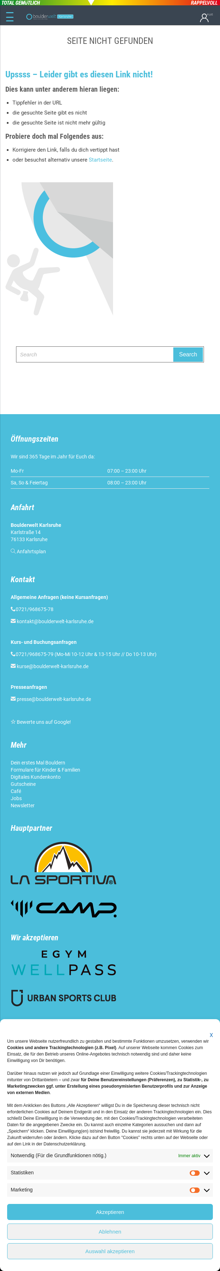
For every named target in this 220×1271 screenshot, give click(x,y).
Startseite (100, 160)
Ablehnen (110, 1232)
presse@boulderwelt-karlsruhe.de (54, 699)
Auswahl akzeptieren (109, 1251)
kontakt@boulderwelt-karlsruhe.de (55, 621)
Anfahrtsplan (31, 551)
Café (16, 791)
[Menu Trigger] (9, 17)
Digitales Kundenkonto (36, 777)
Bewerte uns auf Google (43, 722)
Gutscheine (23, 784)
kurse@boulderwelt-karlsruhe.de (52, 666)
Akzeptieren (110, 1212)
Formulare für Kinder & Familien (45, 770)
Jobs (16, 798)
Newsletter (23, 805)
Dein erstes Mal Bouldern (38, 763)
